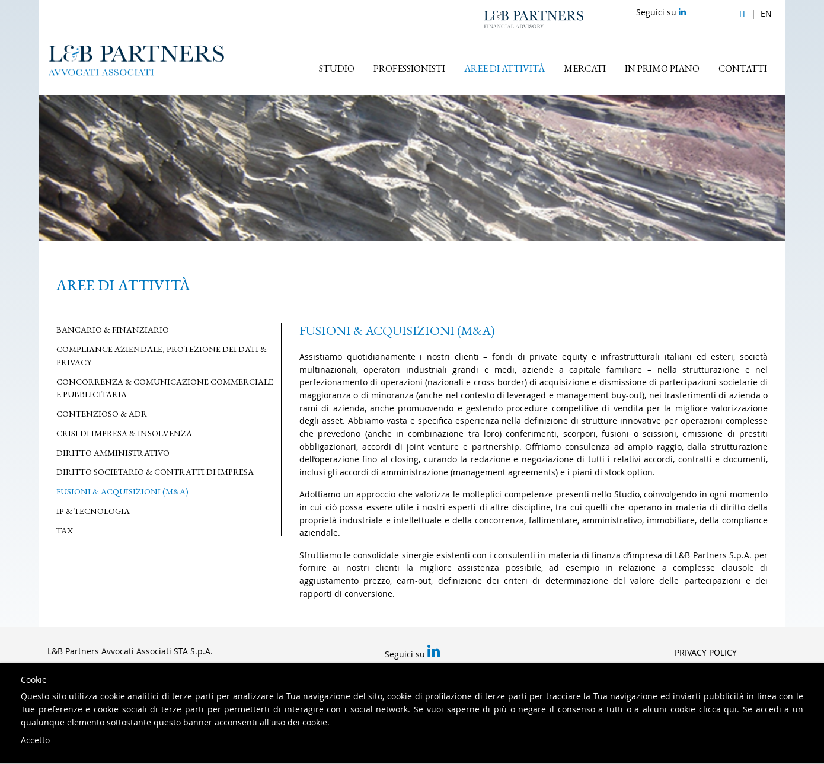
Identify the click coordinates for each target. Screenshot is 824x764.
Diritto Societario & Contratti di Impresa (155, 471)
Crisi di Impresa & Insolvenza (124, 433)
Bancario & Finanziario (112, 329)
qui (730, 709)
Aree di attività (504, 68)
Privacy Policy (706, 652)
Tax (64, 530)
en (766, 13)
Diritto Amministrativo (113, 452)
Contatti (742, 68)
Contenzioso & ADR (101, 413)
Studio (336, 68)
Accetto (35, 740)
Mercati (585, 68)
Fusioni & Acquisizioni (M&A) (122, 491)
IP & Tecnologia (93, 510)
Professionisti (409, 68)
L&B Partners (533, 19)
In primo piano (662, 68)
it (742, 13)
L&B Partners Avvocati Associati (136, 60)
